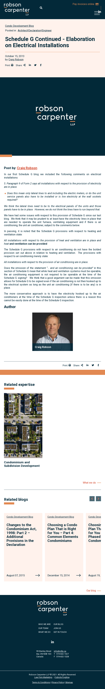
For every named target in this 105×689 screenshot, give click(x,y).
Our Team (43, 628)
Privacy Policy (58, 682)
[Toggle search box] (41, 8)
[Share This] (24, 65)
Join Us (57, 628)
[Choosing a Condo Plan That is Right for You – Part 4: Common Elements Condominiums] (78, 575)
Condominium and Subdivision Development (22, 463)
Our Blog (58, 624)
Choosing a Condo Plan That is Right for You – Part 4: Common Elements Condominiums (62, 533)
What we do (89, 482)
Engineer (47, 30)
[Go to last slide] (92, 498)
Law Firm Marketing (43, 677)
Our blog (91, 590)
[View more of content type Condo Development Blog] (19, 25)
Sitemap (69, 682)
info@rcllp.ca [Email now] (60, 651)
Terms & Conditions (41, 682)
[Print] (12, 65)
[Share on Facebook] (40, 65)
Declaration (34, 30)
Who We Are (44, 624)
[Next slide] (98, 498)
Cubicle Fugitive (62, 677)
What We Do (44, 632)
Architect (23, 30)
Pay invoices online (85, 4)
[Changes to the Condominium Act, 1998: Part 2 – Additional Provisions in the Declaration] (37, 575)
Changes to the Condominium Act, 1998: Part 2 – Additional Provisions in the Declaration (21, 535)
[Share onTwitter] (35, 65)
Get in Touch (60, 632)
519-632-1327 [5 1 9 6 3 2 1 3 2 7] (62, 654)
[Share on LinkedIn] (29, 65)
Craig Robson (15, 59)
